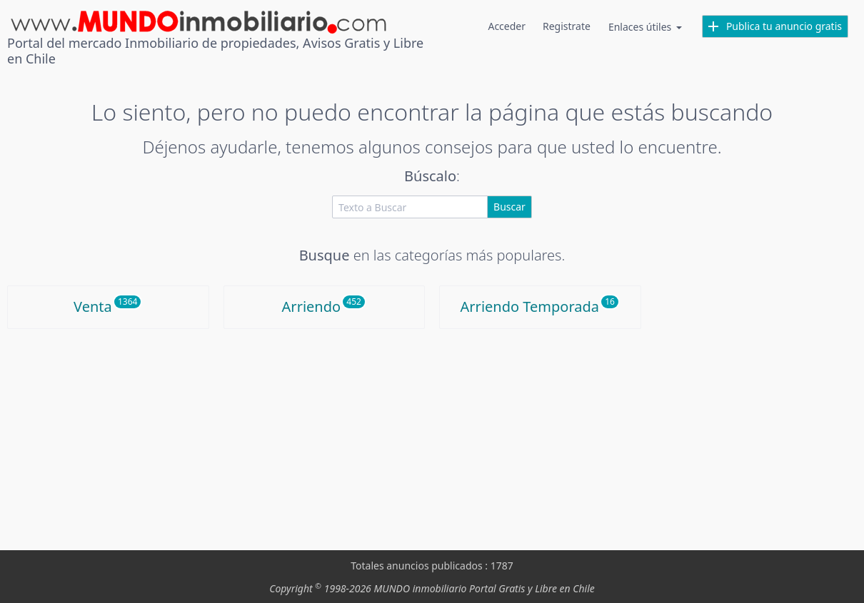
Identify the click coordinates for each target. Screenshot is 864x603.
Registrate (567, 26)
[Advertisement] (432, 436)
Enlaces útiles (646, 27)
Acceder (507, 26)
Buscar (509, 206)
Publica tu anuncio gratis (775, 26)
